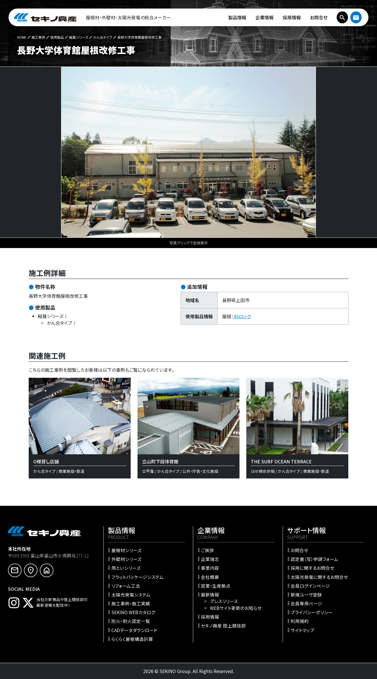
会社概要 (210, 577)
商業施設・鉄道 (71, 471)
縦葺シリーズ (53, 316)
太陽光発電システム (131, 594)
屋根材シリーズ (126, 550)
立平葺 (148, 471)
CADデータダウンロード (134, 630)
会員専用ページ (306, 603)
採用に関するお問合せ (312, 568)
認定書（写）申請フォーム (314, 559)
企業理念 (210, 559)
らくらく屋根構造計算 (132, 639)
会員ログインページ (310, 586)
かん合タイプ (62, 322)
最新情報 (210, 594)
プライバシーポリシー (312, 612)
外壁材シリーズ (126, 559)
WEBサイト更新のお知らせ (236, 608)
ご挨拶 (207, 550)
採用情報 (210, 617)
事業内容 (210, 568)
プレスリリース (224, 601)
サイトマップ (302, 630)
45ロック (242, 316)
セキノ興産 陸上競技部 (223, 625)
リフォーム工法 (125, 586)
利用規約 (300, 621)
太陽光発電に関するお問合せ (319, 577)
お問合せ (299, 550)
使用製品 (45, 307)
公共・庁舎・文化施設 (200, 471)
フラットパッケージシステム (137, 577)
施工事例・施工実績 (130, 603)
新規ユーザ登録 (306, 594)
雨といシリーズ (126, 568)
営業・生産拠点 (215, 586)
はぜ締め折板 (263, 471)
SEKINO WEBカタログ (133, 612)
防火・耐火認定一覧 (130, 621)
